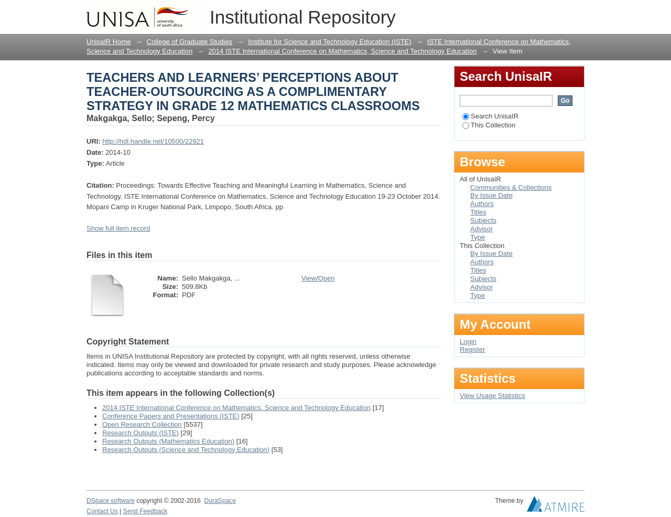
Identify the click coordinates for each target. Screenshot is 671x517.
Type (477, 237)
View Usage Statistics (492, 396)
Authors (482, 204)
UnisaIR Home (108, 42)
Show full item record (118, 228)
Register (472, 349)
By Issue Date (491, 195)
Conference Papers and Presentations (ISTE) (171, 416)
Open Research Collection (142, 424)
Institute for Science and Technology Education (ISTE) (329, 42)
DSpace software (110, 500)
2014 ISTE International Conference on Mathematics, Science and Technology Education (342, 51)
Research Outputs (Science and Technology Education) (185, 450)
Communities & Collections (510, 187)
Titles (478, 212)
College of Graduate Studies (189, 42)
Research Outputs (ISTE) (140, 433)
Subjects (483, 220)
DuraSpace (219, 500)
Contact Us (102, 511)
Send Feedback (145, 511)
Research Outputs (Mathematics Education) (168, 441)
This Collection (488, 125)
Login (576, 13)
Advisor (481, 229)
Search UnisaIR (490, 116)
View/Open (317, 278)
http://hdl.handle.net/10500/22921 (153, 141)
